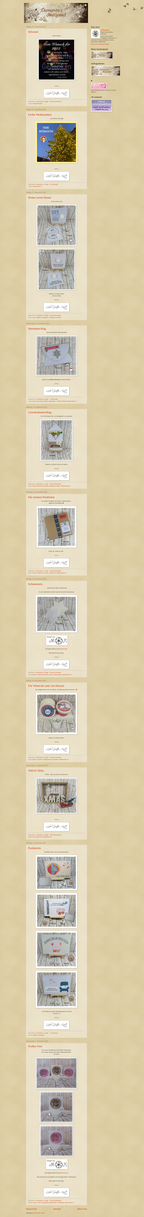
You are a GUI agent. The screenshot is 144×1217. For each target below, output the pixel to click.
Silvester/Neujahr (37, 103)
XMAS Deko (36, 770)
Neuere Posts (31, 1209)
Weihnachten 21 (37, 186)
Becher (35, 759)
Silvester (33, 31)
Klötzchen (39, 837)
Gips (34, 317)
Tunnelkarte (60, 1202)
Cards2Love (52, 573)
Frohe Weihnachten (39, 114)
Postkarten (34, 848)
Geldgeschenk (47, 759)
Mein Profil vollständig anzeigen (100, 44)
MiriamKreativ (63, 649)
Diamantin (106, 30)
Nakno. (58, 486)
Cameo (51, 674)
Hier (50, 653)
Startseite (57, 1209)
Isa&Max (38, 317)
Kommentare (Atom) (38, 1213)
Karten (39, 1202)
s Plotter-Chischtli (61, 401)
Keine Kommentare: (56, 101)
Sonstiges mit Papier (55, 317)
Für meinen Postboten (41, 497)
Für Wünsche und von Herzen (46, 685)
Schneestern (35, 584)
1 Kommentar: (54, 184)
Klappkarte (45, 1202)
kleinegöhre (45, 317)
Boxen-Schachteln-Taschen (40, 401)
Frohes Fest (35, 1046)
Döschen (39, 759)
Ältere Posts (82, 1209)
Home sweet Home (39, 197)
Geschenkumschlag (39, 412)
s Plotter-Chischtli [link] (54, 379)
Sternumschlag (37, 328)
